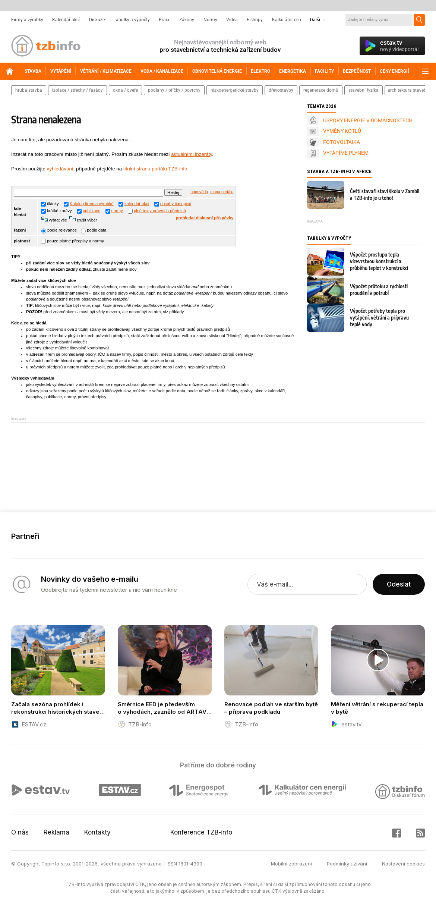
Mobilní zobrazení (291, 864)
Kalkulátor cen (286, 19)
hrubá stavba (28, 90)
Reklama (56, 832)
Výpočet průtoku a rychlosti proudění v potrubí (379, 289)
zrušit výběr (86, 220)
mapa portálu (221, 191)
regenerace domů (320, 90)
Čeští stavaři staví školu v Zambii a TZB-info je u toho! (384, 194)
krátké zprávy (56, 210)
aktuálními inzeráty (191, 154)
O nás (20, 832)
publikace (91, 210)
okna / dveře (125, 90)
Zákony (186, 19)
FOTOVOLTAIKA (341, 142)
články (50, 203)
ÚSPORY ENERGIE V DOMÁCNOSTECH (368, 120)
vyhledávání (60, 169)
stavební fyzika (363, 90)
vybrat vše (57, 220)
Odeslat (399, 584)
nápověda (199, 191)
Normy (210, 19)
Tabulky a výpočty (132, 19)
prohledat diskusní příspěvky (205, 218)
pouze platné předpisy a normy (72, 241)
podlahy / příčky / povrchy (174, 90)
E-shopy (255, 19)
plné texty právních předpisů (160, 210)
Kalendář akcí (66, 19)
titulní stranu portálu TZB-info (155, 169)
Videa (232, 19)
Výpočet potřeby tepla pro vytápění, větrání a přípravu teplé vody (379, 317)
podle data (93, 230)
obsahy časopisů (175, 203)
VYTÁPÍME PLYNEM (346, 153)
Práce (164, 19)
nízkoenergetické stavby (235, 90)
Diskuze (97, 19)
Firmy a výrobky (27, 19)
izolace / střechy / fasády (77, 90)
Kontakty (97, 832)
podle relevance (59, 230)
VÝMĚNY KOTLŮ (342, 131)
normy (117, 210)
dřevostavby (281, 90)
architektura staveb (407, 90)
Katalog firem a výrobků (92, 203)
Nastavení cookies (403, 864)
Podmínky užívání (347, 864)
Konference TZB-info (201, 832)
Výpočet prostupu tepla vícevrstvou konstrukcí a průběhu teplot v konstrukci (379, 261)
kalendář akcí (136, 203)
